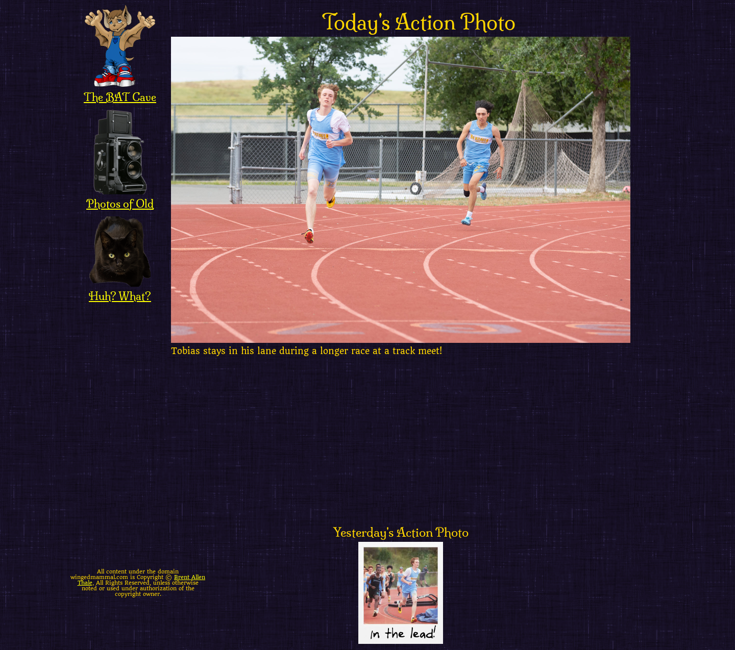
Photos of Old (120, 197)
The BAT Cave (120, 90)
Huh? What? (120, 289)
